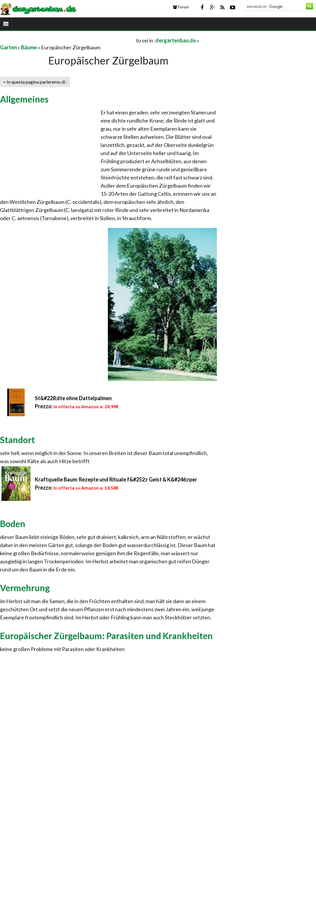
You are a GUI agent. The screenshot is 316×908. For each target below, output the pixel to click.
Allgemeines (24, 99)
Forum (181, 7)
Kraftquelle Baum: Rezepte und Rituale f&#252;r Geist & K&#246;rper (116, 479)
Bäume (29, 47)
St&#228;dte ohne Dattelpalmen (73, 398)
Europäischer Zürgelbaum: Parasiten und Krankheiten (106, 635)
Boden (12, 523)
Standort (17, 439)
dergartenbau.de (176, 40)
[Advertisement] (68, 40)
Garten (8, 47)
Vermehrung (25, 587)
